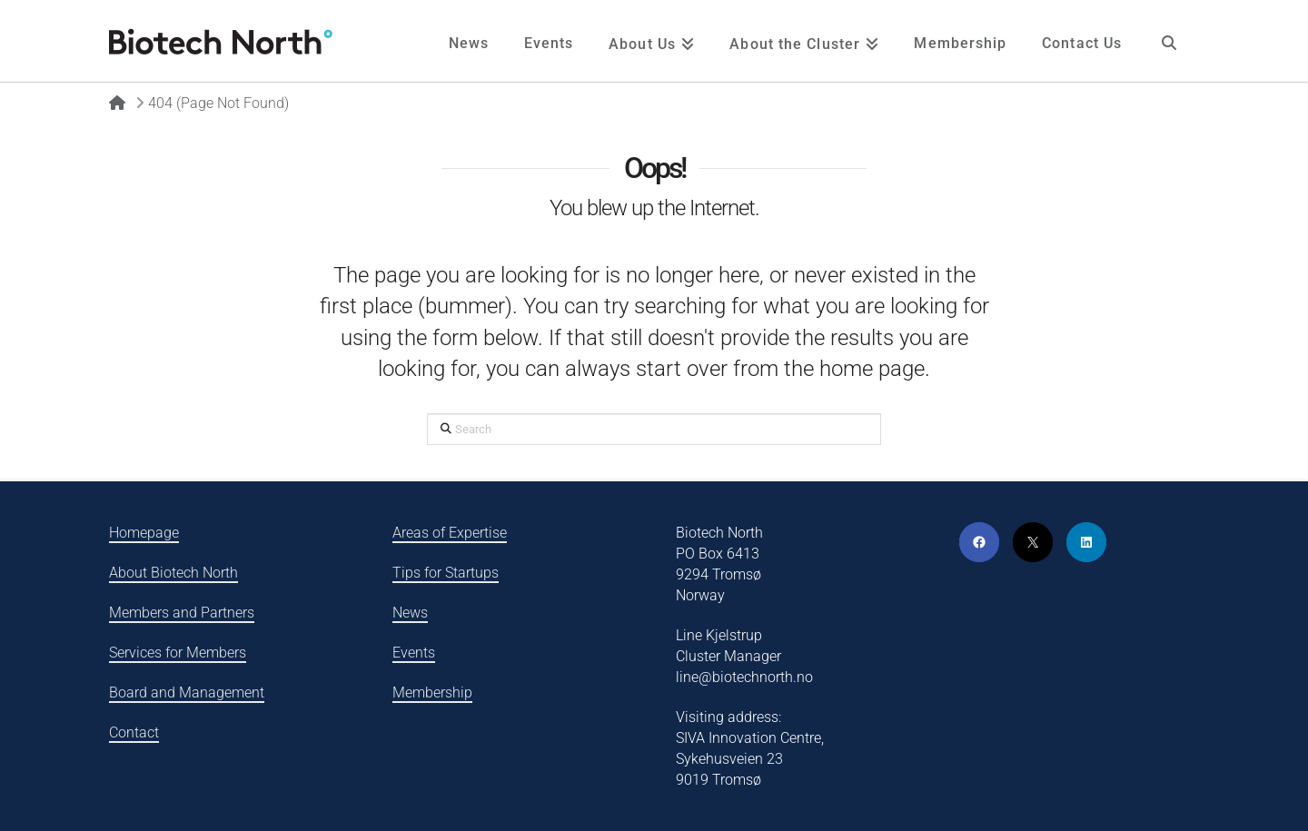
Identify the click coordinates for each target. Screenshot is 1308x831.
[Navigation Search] (1169, 41)
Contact (134, 732)
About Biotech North (173, 572)
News (410, 612)
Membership (432, 692)
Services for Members (177, 652)
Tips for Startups (445, 572)
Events (413, 652)
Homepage (144, 532)
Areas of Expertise (449, 532)
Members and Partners (181, 612)
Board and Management (186, 692)
